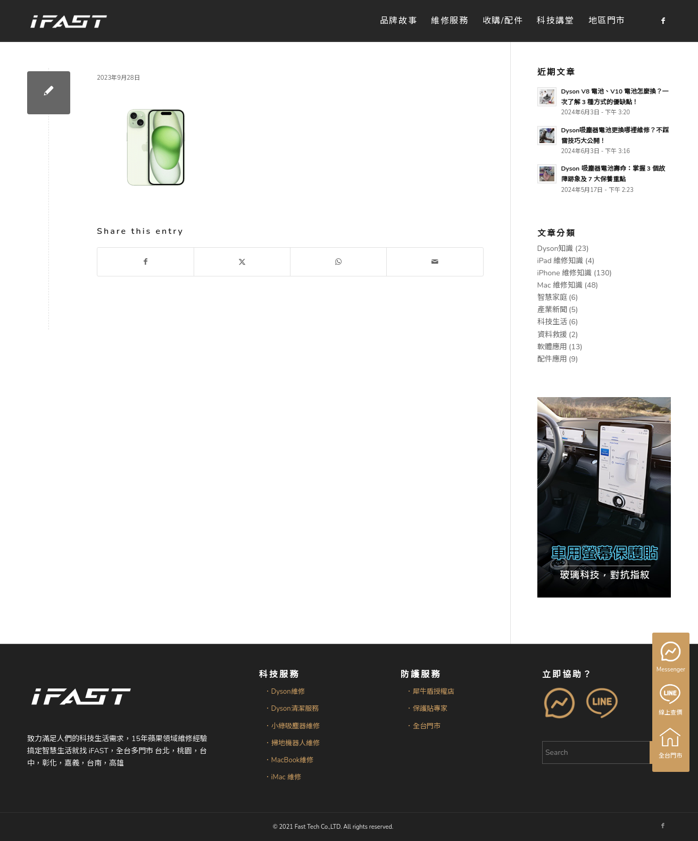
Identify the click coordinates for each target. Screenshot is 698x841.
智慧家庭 (552, 297)
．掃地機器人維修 (292, 743)
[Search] (606, 752)
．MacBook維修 (289, 760)
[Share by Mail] (435, 262)
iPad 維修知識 (560, 261)
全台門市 (671, 743)
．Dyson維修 (284, 691)
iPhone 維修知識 (564, 273)
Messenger (672, 658)
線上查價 (671, 700)
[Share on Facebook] (145, 262)
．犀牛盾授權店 (430, 691)
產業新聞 (552, 310)
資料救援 (552, 335)
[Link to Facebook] (663, 21)
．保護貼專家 (426, 708)
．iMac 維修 (282, 777)
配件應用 (552, 359)
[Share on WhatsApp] (338, 262)
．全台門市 (423, 726)
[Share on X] (242, 262)
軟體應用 (552, 347)
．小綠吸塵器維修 (292, 726)
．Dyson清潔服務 (291, 708)
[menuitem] (398, 21)
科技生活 (552, 322)
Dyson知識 (555, 248)
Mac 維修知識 (560, 285)
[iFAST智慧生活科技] (68, 21)
